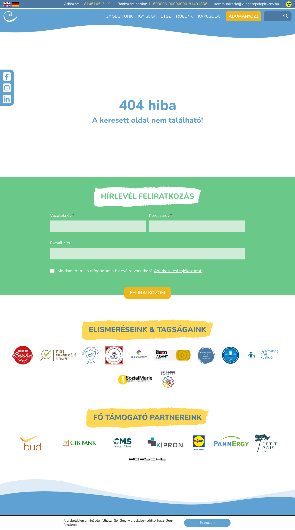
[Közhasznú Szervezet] (90, 355)
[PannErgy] (231, 443)
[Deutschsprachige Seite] (15, 4)
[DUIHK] (230, 355)
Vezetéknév (61, 215)
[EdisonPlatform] (138, 355)
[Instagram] (7, 87)
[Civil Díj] (168, 379)
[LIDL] (198, 443)
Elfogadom (207, 522)
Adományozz (244, 16)
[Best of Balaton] (22, 355)
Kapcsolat (210, 16)
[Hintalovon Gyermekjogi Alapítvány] (114, 355)
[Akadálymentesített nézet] (289, 4)
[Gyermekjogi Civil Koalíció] (264, 355)
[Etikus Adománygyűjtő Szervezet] (57, 355)
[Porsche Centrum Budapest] (147, 459)
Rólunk (184, 16)
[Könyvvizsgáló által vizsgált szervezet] (206, 355)
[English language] (6, 4)
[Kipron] (165, 443)
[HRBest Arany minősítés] (172, 355)
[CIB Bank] (79, 442)
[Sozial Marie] (135, 379)
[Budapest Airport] (36, 443)
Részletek (70, 525)
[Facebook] (7, 76)
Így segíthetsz (154, 16)
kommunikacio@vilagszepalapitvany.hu (246, 3)
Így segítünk (118, 16)
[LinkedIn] (7, 99)
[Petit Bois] (266, 443)
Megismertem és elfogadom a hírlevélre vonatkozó (130, 271)
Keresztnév (159, 215)
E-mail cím (61, 243)
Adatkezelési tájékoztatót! (178, 271)
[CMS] (122, 443)
